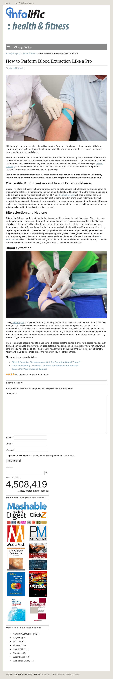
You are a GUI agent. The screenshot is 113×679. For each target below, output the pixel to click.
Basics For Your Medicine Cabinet (29, 369)
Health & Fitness (30, 53)
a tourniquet (18, 322)
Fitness (16, 645)
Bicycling (17, 637)
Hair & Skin (18, 649)
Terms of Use (59, 674)
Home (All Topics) (13, 53)
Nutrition (17, 653)
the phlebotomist (67, 195)
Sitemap (69, 674)
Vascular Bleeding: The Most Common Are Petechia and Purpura (45, 365)
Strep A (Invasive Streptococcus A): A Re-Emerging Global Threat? (46, 362)
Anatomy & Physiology (24, 634)
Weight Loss (19, 657)
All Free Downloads (25, 3)
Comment (11, 393)
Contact (77, 674)
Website (10, 450)
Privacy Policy (47, 674)
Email (9, 443)
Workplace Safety (21, 660)
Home (7, 3)
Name (9, 437)
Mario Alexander (16, 68)
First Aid (17, 641)
